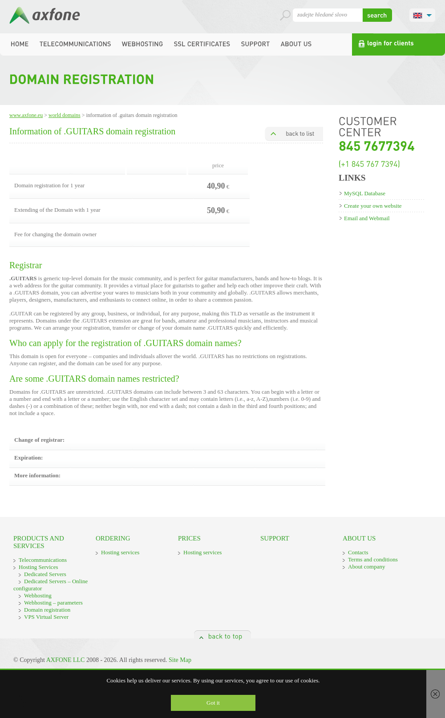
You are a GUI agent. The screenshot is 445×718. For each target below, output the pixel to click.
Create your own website (373, 205)
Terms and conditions (373, 559)
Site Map (180, 660)
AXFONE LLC (65, 660)
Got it (213, 702)
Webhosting (38, 595)
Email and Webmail (367, 218)
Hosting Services (38, 567)
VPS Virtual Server (46, 616)
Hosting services (120, 552)
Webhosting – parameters (53, 602)
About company (366, 566)
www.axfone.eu (26, 115)
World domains (65, 115)
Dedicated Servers (45, 574)
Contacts (358, 552)
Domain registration (47, 609)
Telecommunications (43, 560)
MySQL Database (364, 193)
